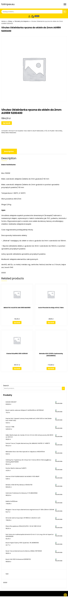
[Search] (63, 388)
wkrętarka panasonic (8, 132)
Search (6, 385)
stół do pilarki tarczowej (53, 131)
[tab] (9, 151)
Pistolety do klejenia (16, 131)
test (7, 574)
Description (9, 151)
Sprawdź (6, 123)
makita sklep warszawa (35, 131)
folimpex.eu (8, 4)
